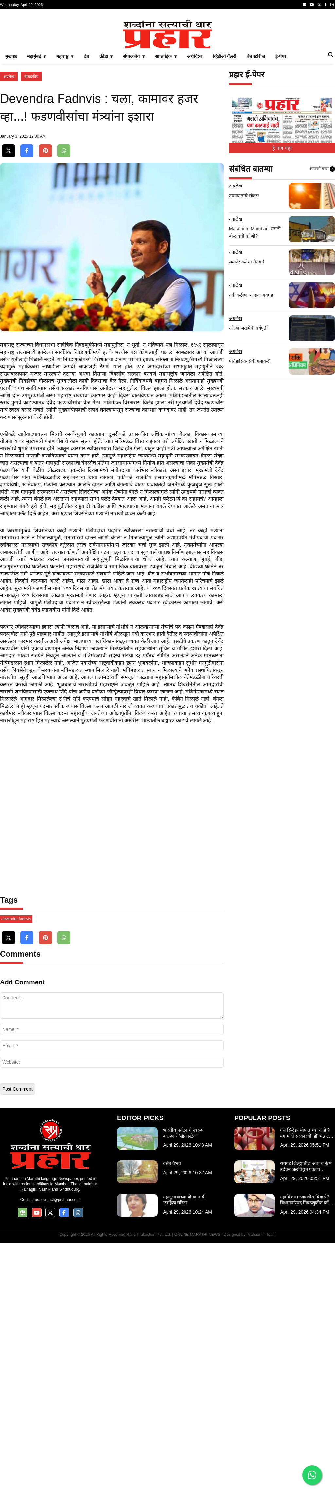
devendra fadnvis (16, 1173)
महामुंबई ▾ (36, 148)
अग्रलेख (8, 168)
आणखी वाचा (322, 260)
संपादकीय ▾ (134, 148)
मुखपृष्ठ (11, 148)
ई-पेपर (281, 148)
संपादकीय (31, 168)
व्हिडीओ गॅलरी (224, 148)
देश (86, 148)
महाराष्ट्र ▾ (64, 148)
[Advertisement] (167, 60)
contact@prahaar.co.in (60, 1454)
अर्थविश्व (194, 148)
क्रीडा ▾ (106, 148)
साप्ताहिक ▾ (166, 148)
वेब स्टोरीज (256, 148)
